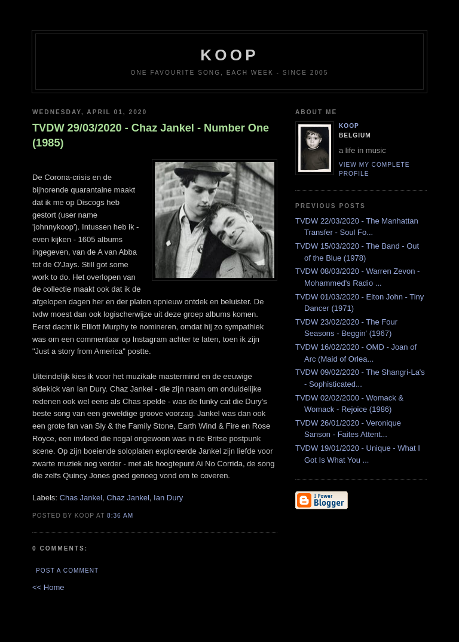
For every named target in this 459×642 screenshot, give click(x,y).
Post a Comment (67, 570)
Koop (349, 126)
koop (229, 55)
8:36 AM (120, 515)
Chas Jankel (81, 497)
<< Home (48, 587)
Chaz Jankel (127, 497)
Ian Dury (168, 497)
